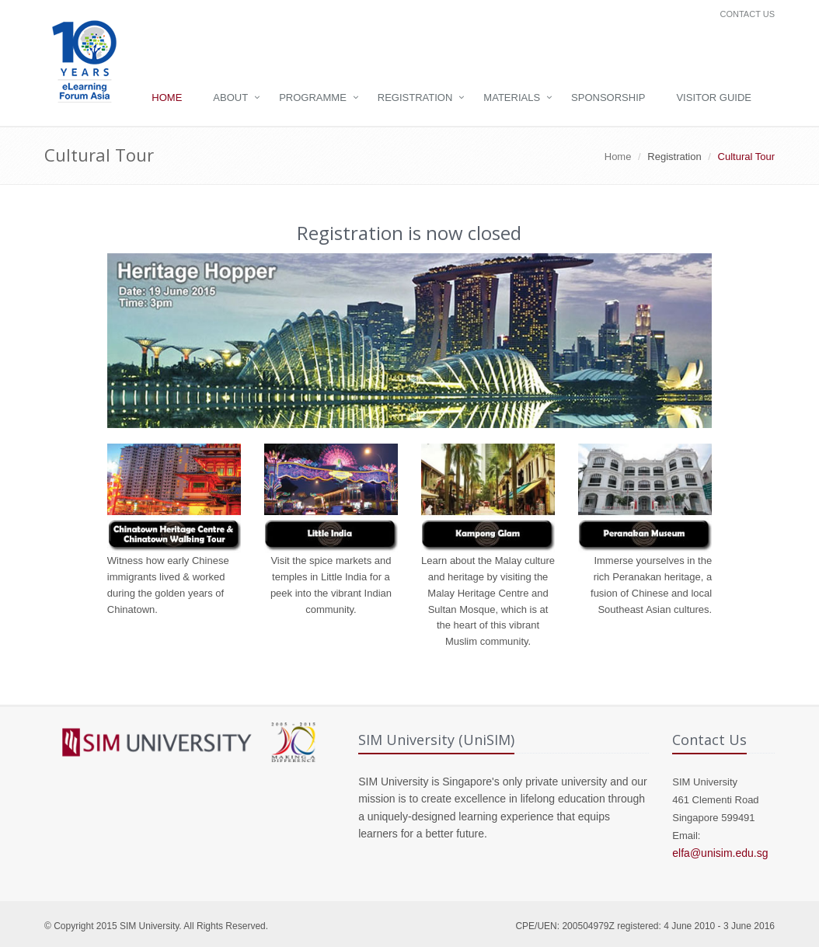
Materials (511, 97)
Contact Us (747, 14)
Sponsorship (608, 97)
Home (167, 97)
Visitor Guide (713, 97)
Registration (415, 97)
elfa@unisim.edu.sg (720, 853)
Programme (313, 97)
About (230, 97)
